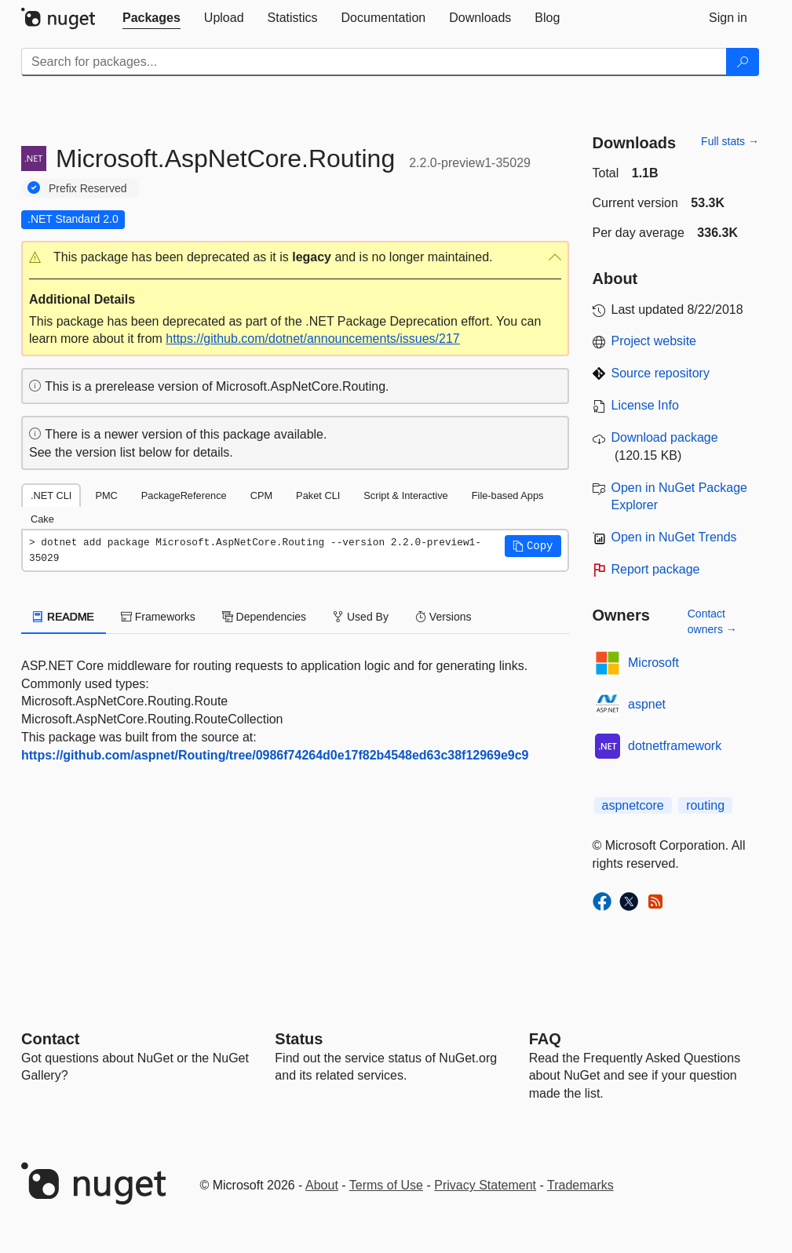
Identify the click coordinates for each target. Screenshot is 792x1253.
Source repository (660, 373)
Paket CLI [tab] (318, 495)
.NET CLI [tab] (51, 495)
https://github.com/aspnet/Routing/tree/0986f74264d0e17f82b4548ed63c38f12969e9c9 (275, 755)
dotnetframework (674, 745)
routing (705, 805)
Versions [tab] (443, 617)
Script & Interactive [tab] (405, 495)
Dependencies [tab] (264, 617)
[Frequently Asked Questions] (545, 1038)
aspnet (647, 704)
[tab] (151, 18)
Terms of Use (386, 1185)
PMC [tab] (106, 495)
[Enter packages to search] (374, 62)
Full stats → (730, 141)
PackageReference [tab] (184, 495)
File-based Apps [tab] (508, 495)
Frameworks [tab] (158, 617)
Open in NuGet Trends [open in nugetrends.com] (674, 537)
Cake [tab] (42, 519)
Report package (655, 569)
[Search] (742, 62)
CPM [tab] (261, 495)
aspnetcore (633, 805)
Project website (654, 341)
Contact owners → (712, 621)
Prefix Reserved (88, 188)
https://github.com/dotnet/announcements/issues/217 (312, 338)
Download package (664, 437)
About (321, 1185)
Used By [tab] (361, 617)
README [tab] (63, 617)
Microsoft (653, 662)
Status (299, 1038)
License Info (645, 405)
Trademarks (580, 1185)
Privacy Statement (485, 1185)
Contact (50, 1038)
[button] (295, 258)
